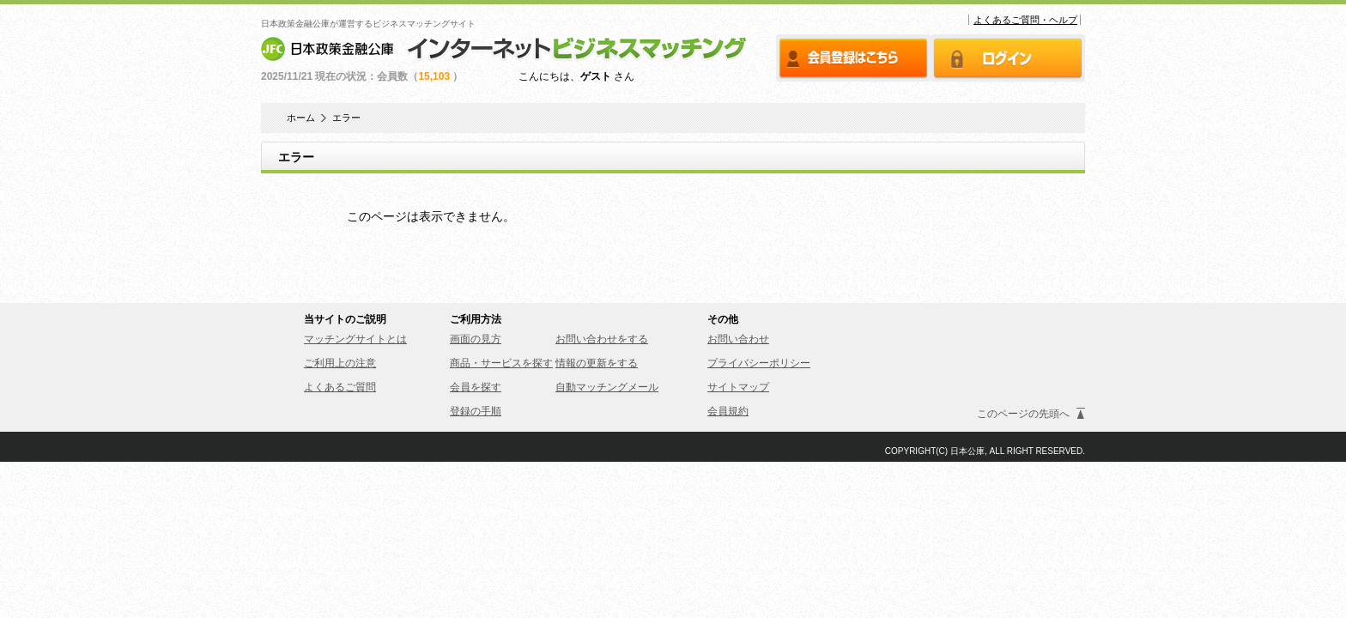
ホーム (301, 118)
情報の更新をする (596, 363)
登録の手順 (475, 411)
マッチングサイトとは (355, 339)
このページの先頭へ (1023, 414)
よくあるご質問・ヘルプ (1025, 20)
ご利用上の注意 (340, 363)
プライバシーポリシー (758, 363)
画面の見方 (475, 339)
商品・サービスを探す (501, 363)
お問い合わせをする (601, 339)
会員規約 (728, 411)
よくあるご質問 (340, 387)
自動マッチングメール (606, 387)
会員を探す (475, 387)
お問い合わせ (738, 339)
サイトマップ (738, 387)
